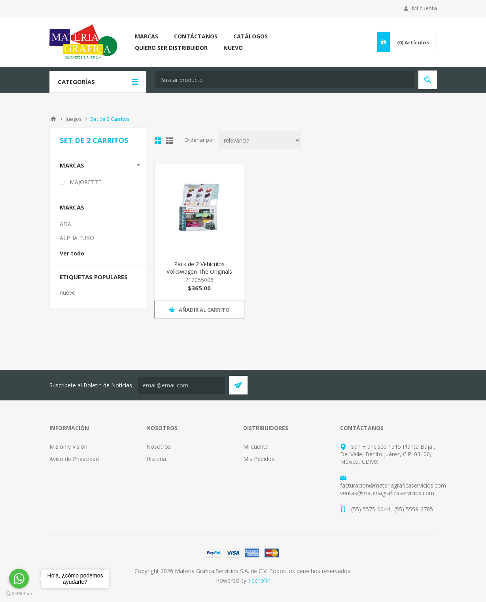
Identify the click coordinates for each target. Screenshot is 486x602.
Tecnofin (259, 580)
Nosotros (158, 446)
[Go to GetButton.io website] (19, 593)
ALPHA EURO (77, 238)
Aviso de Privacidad (74, 459)
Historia (156, 459)
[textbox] (284, 79)
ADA (65, 224)
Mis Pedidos (258, 459)
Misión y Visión (68, 446)
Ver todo (72, 253)
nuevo (68, 292)
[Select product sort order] (259, 140)
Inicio (53, 118)
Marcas (72, 165)
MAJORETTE (85, 182)
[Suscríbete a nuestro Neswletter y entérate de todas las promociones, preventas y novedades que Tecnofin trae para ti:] (181, 385)
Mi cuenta (424, 8)
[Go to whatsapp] (19, 579)
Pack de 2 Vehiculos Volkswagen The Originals (199, 267)
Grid (157, 140)
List (169, 140)
